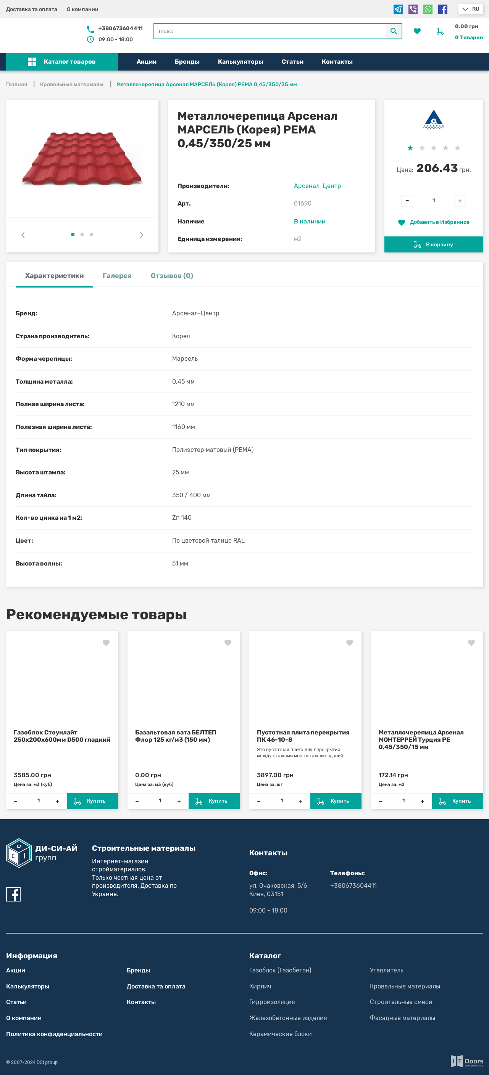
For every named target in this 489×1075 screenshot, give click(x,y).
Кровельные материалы (405, 986)
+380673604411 (120, 28)
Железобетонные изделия (288, 1018)
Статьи (292, 61)
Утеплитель (386, 970)
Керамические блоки (280, 1034)
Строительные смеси (401, 1002)
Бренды (187, 61)
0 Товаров (469, 37)
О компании (82, 9)
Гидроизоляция (272, 1002)
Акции (147, 61)
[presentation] (23, 235)
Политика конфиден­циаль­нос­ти (54, 1034)
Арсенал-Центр (317, 186)
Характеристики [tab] (54, 276)
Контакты (337, 61)
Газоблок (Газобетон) (280, 970)
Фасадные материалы (402, 1018)
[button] (62, 62)
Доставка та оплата (31, 9)
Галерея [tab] (117, 276)
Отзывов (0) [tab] (172, 276)
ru (475, 9)
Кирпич (260, 986)
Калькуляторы (240, 61)
